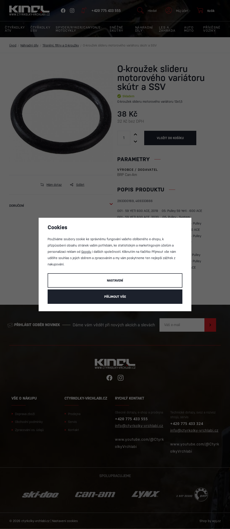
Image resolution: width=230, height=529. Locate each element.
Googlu (86, 251)
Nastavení (115, 280)
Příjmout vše (115, 296)
